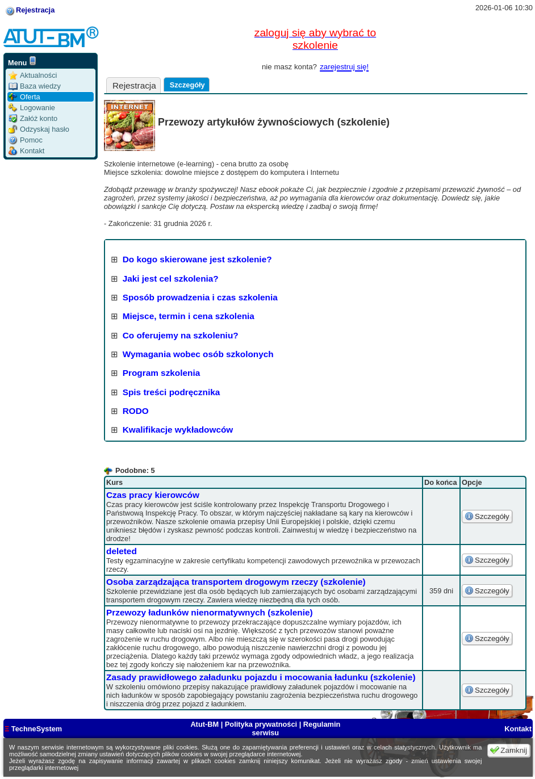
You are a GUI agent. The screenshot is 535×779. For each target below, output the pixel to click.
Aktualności (33, 75)
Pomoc (26, 140)
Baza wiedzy (35, 86)
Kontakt (26, 150)
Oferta (24, 97)
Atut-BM (205, 724)
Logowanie (32, 107)
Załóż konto (33, 118)
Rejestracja (35, 10)
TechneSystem (33, 728)
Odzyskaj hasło (39, 129)
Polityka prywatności (261, 724)
